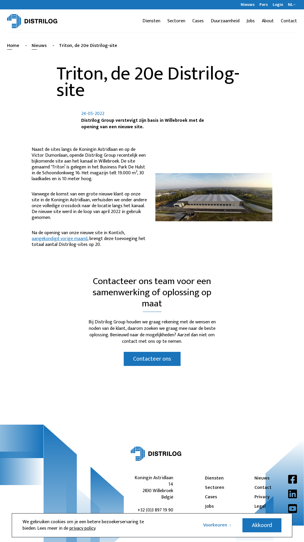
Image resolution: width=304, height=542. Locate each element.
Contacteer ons (152, 359)
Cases (198, 21)
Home (13, 46)
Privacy (262, 497)
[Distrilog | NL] (32, 21)
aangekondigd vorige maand (59, 239)
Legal (260, 506)
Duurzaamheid (225, 21)
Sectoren (176, 21)
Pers (263, 4)
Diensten (151, 21)
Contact (289, 21)
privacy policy (82, 528)
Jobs (251, 21)
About (268, 21)
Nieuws (248, 4)
